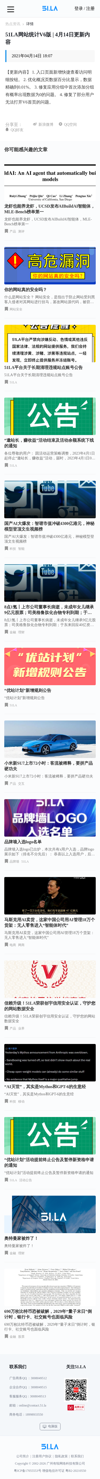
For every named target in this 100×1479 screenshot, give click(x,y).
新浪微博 (45, 125)
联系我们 (77, 1456)
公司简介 (22, 1456)
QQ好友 (17, 130)
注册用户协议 (41, 1456)
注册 (90, 8)
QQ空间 (70, 125)
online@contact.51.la (32, 1405)
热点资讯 (12, 24)
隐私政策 (61, 1456)
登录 (78, 8)
